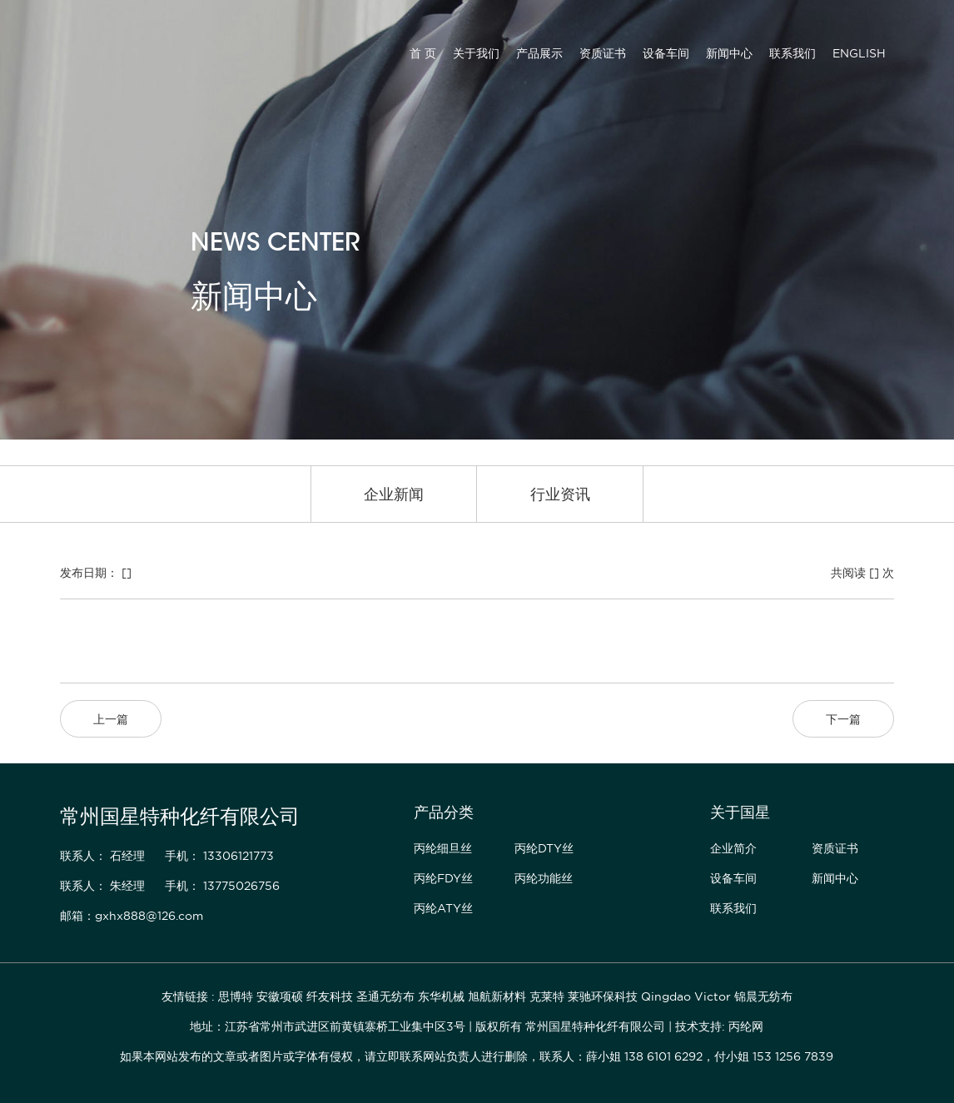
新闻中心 (729, 53)
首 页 (423, 53)
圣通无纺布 (385, 996)
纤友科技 (329, 996)
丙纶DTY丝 (544, 848)
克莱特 (546, 996)
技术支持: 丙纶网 (719, 1026)
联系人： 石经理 (102, 855)
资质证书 (602, 53)
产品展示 (539, 53)
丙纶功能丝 (543, 878)
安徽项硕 (279, 996)
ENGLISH (859, 53)
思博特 (235, 996)
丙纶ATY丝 (443, 908)
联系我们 (792, 53)
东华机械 (441, 996)
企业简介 (733, 848)
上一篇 (110, 719)
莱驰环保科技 (603, 996)
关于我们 (476, 53)
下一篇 (843, 719)
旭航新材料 (497, 996)
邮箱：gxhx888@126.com (131, 915)
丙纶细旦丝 (443, 848)
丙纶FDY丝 (443, 878)
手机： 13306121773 (219, 855)
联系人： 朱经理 (102, 885)
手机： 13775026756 (222, 885)
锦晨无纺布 (763, 996)
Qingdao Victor (686, 996)
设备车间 (666, 53)
